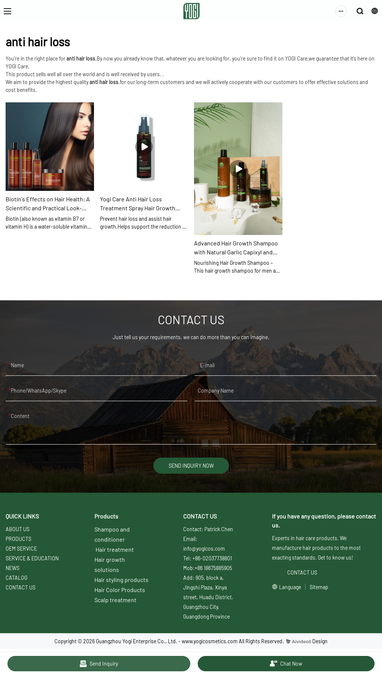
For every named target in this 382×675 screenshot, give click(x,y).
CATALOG (16, 578)
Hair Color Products (119, 589)
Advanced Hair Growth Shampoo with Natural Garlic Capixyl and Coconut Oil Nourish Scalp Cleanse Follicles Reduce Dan (236, 248)
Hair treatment (115, 549)
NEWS (12, 568)
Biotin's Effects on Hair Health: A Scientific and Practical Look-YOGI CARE (48, 204)
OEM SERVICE (21, 548)
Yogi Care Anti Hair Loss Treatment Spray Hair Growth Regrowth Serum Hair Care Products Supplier (137, 204)
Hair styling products (121, 579)
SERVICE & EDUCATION (32, 558)
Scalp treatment (115, 599)
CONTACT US (20, 587)
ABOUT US (17, 529)
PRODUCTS (18, 539)
